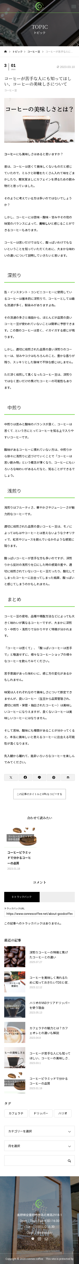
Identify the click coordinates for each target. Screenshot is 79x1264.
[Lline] (39, 777)
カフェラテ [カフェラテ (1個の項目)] (16, 1113)
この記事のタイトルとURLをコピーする (39, 794)
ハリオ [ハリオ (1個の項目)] (62, 1113)
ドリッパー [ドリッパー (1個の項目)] (40, 1113)
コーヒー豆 (10, 90)
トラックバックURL (14, 908)
